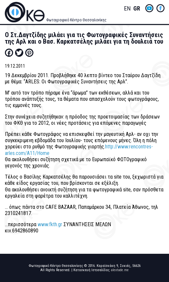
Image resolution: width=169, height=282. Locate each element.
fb (160, 8)
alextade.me (120, 270)
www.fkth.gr (50, 224)
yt (149, 8)
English (127, 9)
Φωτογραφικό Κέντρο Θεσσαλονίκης (76, 20)
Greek (136, 9)
